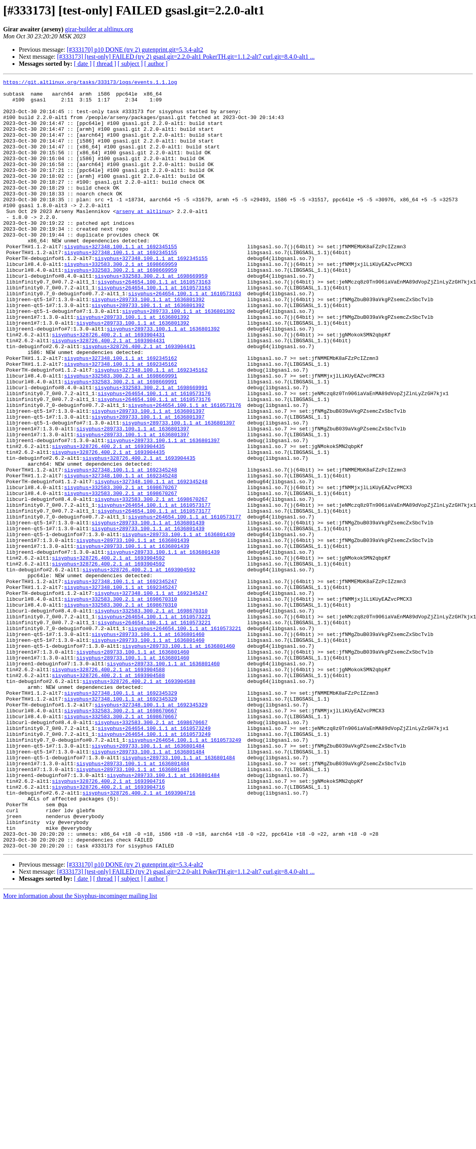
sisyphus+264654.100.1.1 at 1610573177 (154, 590)
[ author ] (156, 63)
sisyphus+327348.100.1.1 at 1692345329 (120, 816)
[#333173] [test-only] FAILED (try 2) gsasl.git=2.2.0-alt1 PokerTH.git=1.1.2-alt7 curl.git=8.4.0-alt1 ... (186, 56)
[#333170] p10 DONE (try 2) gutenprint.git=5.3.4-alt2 (135, 49)
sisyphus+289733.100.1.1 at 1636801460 (148, 745)
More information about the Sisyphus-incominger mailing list (80, 1049)
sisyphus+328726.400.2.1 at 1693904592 (108, 654)
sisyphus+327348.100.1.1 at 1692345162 (120, 414)
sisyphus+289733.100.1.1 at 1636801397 (148, 477)
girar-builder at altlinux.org (99, 29)
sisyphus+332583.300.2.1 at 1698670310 (120, 703)
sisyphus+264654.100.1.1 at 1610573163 (154, 322)
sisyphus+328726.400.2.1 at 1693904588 (108, 787)
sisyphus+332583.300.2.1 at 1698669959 (120, 301)
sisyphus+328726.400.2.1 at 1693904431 (108, 386)
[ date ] (83, 63)
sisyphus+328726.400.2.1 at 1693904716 (108, 921)
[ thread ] (104, 63)
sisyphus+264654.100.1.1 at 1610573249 (154, 858)
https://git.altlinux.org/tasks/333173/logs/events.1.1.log (90, 83)
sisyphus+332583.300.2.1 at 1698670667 (120, 837)
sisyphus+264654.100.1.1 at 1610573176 (154, 456)
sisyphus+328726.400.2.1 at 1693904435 (108, 520)
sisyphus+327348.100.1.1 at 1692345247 (120, 682)
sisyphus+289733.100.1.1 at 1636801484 (148, 879)
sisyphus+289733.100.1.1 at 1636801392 (148, 343)
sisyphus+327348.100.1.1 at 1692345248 (120, 548)
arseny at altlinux (143, 238)
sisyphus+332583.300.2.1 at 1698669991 (120, 435)
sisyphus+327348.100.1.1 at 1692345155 (120, 280)
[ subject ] (130, 63)
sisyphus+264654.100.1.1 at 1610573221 (154, 724)
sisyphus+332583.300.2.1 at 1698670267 (120, 569)
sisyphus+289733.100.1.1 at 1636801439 (148, 611)
